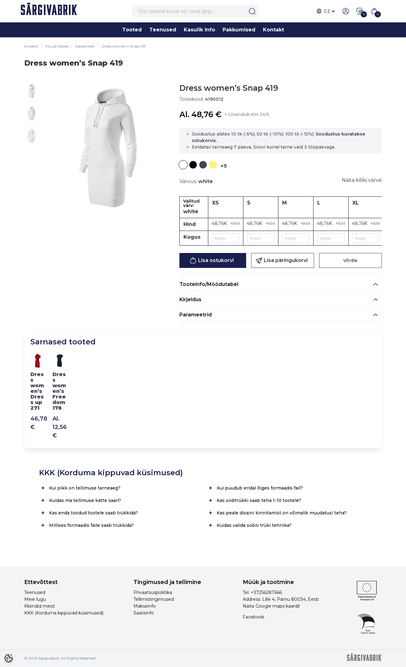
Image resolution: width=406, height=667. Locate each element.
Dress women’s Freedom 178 (59, 391)
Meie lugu (35, 599)
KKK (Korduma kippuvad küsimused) (63, 613)
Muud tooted (56, 46)
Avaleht (31, 46)
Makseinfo (144, 606)
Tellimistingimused (153, 599)
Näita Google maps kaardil (271, 606)
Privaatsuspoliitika (152, 592)
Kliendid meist (39, 606)
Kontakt (273, 30)
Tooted (132, 30)
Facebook (253, 617)
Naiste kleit (85, 46)
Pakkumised (239, 30)
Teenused (162, 30)
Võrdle (350, 260)
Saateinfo (143, 613)
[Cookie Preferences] (8, 658)
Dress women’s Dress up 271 (37, 391)
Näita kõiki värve (362, 180)
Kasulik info (199, 30)
